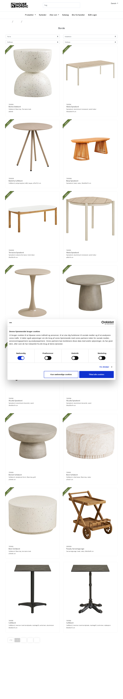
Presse (66, 681)
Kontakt (66, 667)
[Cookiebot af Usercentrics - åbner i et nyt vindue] (103, 323)
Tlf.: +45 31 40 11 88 (32, 668)
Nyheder (42, 15)
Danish (114, 3)
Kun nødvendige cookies (61, 374)
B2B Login (92, 15)
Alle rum (54, 15)
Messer (47, 681)
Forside (8, 21)
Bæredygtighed (69, 675)
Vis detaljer (104, 367)
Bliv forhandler (78, 15)
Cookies (66, 684)
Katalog (65, 15)
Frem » (36, 640)
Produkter (29, 15)
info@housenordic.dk (33, 674)
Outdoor (17, 21)
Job (64, 678)
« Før (10, 640)
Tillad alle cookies (96, 374)
